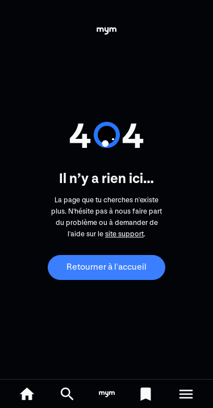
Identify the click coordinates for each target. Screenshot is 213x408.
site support (124, 234)
